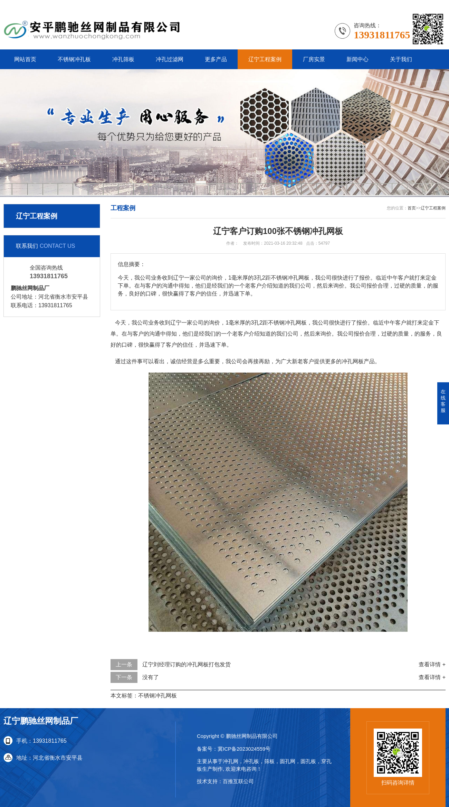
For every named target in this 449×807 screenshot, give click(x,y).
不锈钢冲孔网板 (157, 695)
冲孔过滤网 (169, 59)
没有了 (150, 677)
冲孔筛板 (123, 59)
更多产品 (216, 59)
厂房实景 (314, 59)
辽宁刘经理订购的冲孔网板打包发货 (186, 664)
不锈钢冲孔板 (74, 59)
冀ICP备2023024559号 (244, 749)
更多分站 (434, 5)
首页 (412, 208)
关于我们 (401, 59)
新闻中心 (357, 59)
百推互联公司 (238, 781)
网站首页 (25, 59)
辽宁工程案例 (264, 59)
